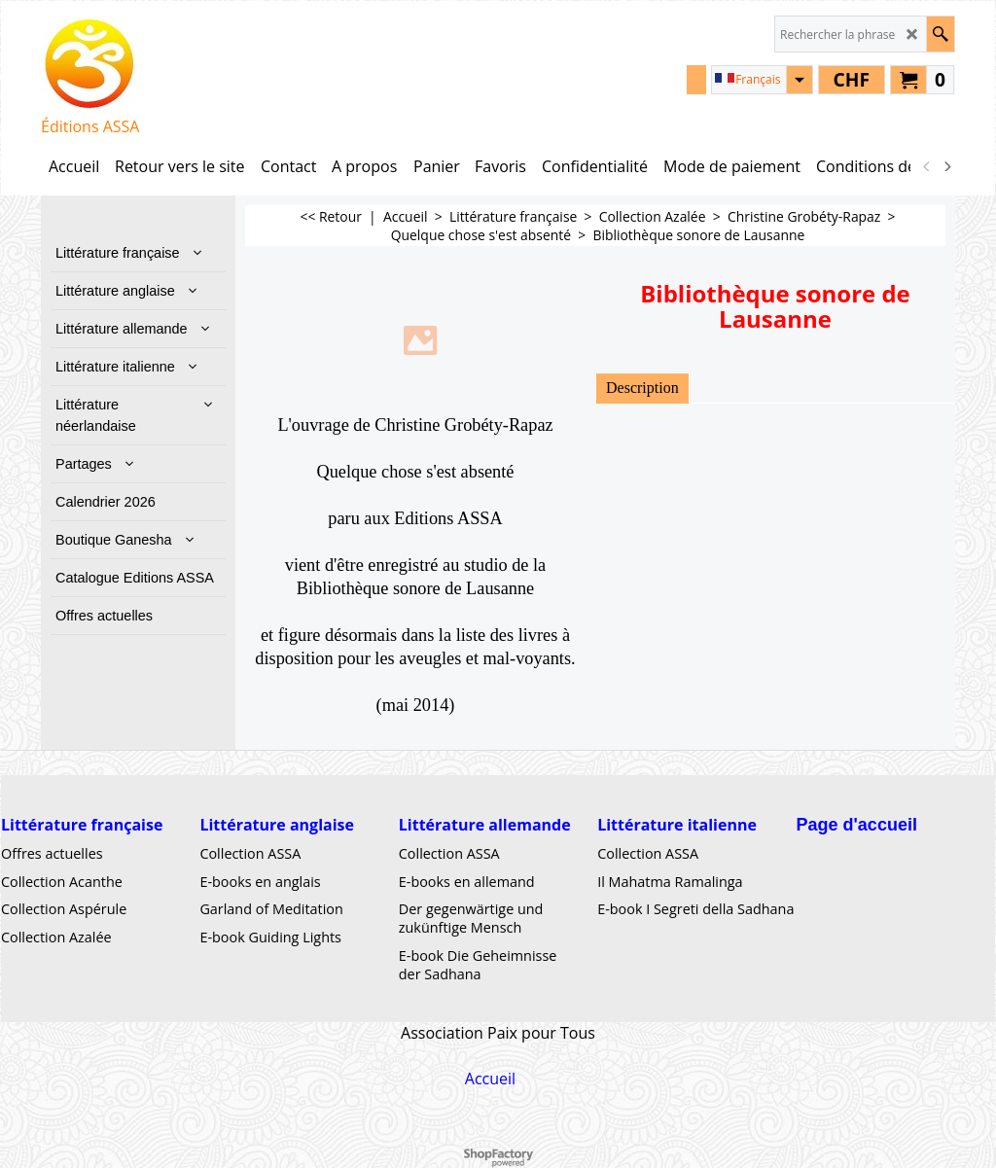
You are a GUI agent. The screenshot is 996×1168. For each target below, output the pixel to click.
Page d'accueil (857, 824)
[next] (946, 166)
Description (642, 387)
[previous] (927, 166)
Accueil (490, 1078)
